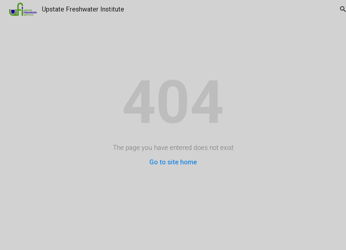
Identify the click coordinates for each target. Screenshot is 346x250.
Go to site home (173, 162)
